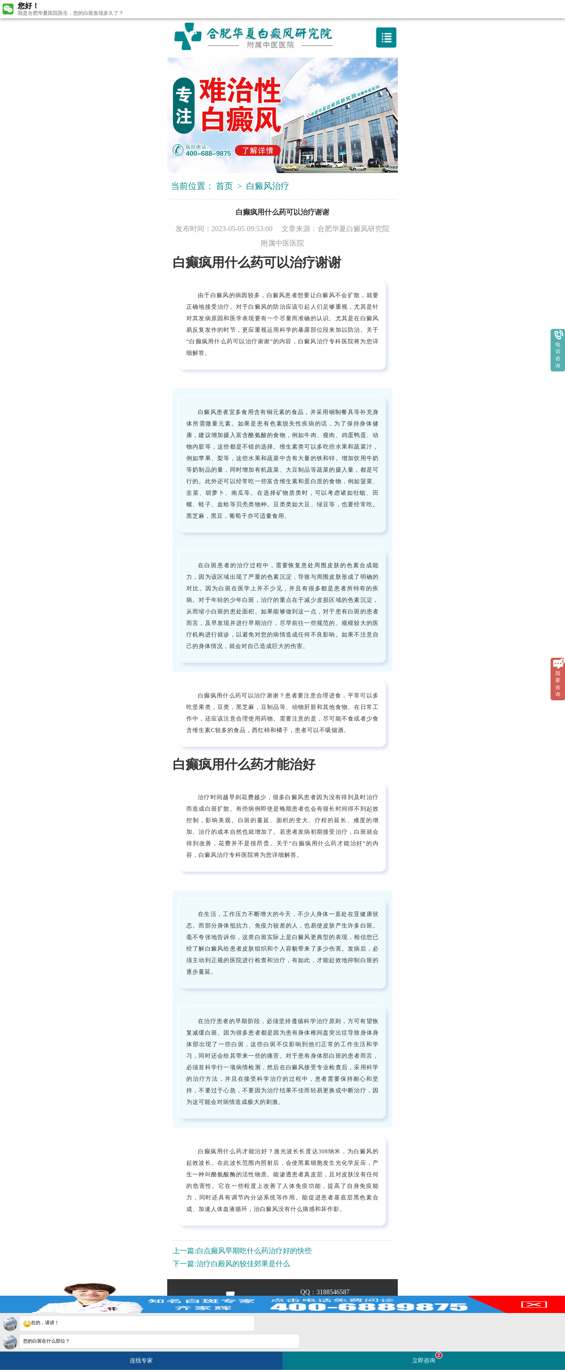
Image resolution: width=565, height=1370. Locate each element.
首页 (224, 186)
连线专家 (141, 1360)
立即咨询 (427, 1358)
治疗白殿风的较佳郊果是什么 (243, 1264)
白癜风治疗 (267, 186)
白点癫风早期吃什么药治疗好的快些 (254, 1251)
